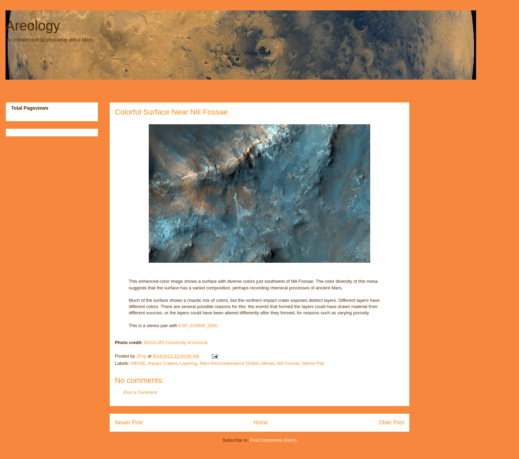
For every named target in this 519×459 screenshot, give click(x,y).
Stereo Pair (313, 363)
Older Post (391, 422)
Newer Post (129, 422)
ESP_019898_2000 (198, 325)
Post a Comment (140, 392)
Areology (33, 25)
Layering (188, 363)
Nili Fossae (288, 363)
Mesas (267, 363)
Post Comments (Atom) (273, 440)
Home (261, 422)
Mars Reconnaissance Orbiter (229, 363)
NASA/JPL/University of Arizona (176, 342)
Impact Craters (162, 363)
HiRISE (138, 363)
